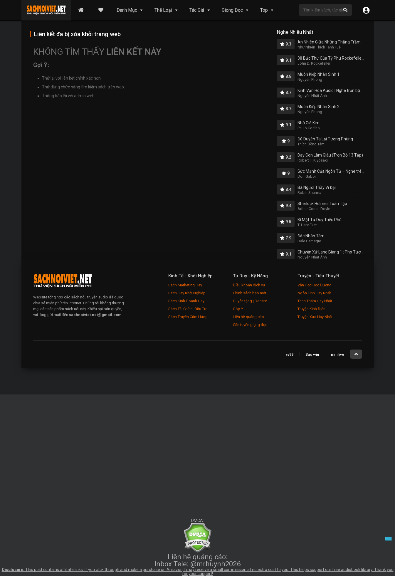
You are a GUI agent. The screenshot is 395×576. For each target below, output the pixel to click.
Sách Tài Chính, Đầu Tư (187, 309)
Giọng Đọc (232, 10)
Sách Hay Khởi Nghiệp (187, 293)
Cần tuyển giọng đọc (250, 325)
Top (264, 10)
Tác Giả (196, 10)
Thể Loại (163, 10)
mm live (337, 354)
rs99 (289, 354)
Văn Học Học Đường (314, 285)
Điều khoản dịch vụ (249, 285)
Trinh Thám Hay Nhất (314, 301)
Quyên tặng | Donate (250, 301)
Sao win (312, 354)
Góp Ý (238, 309)
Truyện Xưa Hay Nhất (314, 317)
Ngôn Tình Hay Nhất (314, 293)
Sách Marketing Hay (185, 285)
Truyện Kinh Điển (311, 309)
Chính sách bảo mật (249, 293)
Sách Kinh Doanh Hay (186, 301)
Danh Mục (127, 10)
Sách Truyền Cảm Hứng (188, 317)
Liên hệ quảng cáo (248, 317)
